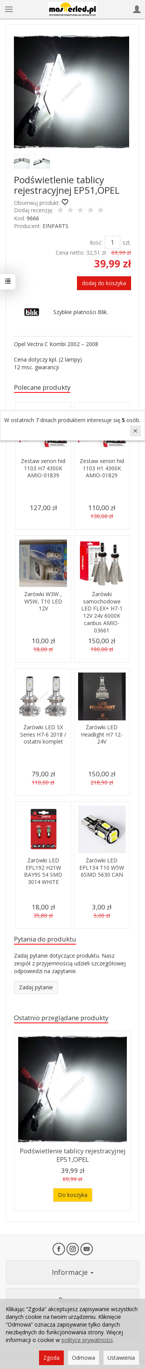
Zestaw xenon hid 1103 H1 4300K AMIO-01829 (102, 468)
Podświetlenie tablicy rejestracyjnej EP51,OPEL (73, 1155)
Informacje (73, 1272)
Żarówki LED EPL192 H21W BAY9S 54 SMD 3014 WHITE (43, 871)
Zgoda (51, 1357)
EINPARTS (55, 226)
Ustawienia (121, 1357)
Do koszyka (72, 1194)
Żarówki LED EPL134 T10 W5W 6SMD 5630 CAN (101, 868)
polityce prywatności (87, 1340)
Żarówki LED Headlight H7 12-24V (102, 734)
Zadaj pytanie (36, 987)
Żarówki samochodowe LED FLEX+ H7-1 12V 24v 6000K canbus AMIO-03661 (102, 612)
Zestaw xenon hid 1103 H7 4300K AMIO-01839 (43, 468)
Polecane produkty (42, 387)
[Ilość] (112, 242)
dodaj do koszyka (104, 283)
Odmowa (83, 1357)
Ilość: (96, 242)
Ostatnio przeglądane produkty (61, 1017)
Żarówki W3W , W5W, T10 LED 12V (43, 601)
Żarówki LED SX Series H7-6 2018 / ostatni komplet (43, 734)
